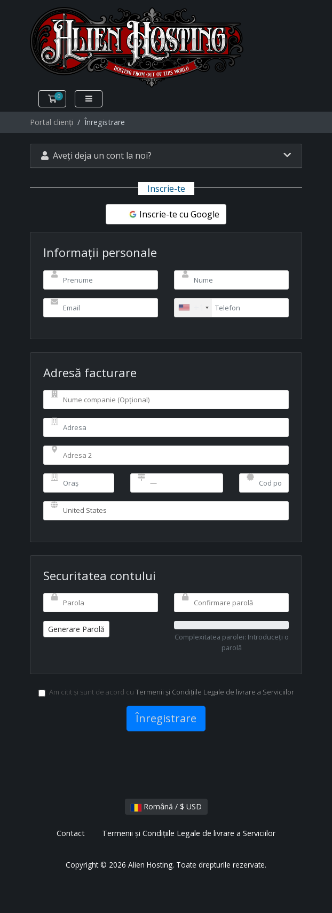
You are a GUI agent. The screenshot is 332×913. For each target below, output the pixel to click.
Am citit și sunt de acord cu (166, 692)
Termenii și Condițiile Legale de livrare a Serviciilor (215, 692)
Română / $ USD (166, 806)
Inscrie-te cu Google (173, 214)
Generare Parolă (76, 629)
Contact (71, 833)
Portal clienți (51, 122)
